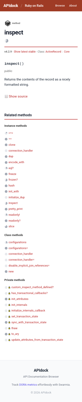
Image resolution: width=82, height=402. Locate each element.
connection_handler (21, 150)
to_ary (15, 333)
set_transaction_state (24, 316)
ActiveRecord (53, 51)
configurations (17, 242)
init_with (14, 191)
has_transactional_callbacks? (29, 293)
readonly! (14, 214)
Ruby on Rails (34, 5)
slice (11, 226)
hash (12, 185)
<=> (11, 133)
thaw (14, 328)
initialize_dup (17, 197)
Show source (18, 96)
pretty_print (16, 208)
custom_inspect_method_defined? (32, 287)
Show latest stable (25, 51)
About (73, 5)
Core (67, 51)
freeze (12, 174)
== (10, 138)
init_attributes (19, 299)
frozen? (13, 179)
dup (11, 156)
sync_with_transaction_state (28, 322)
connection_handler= (21, 259)
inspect (13, 203)
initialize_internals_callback (28, 310)
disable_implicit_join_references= (29, 265)
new (11, 271)
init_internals (19, 304)
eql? (11, 168)
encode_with (16, 162)
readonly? (15, 220)
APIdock (10, 5)
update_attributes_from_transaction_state (37, 339)
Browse (60, 5)
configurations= (18, 248)
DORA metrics (28, 384)
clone (12, 144)
